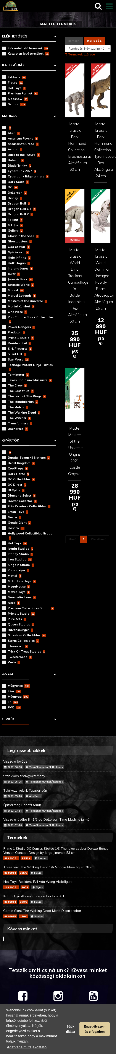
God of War (19, 247)
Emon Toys (18, 512)
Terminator (18, 375)
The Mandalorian (23, 402)
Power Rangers (21, 327)
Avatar (15, 149)
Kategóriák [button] (13, 65)
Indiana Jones (20, 268)
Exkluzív (17, 77)
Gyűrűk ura (18, 252)
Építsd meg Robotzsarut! (58, 808)
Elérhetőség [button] (14, 36)
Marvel (16, 290)
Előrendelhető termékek (28, 48)
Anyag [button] (8, 674)
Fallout (15, 220)
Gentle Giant (19, 523)
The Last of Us (21, 391)
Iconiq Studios (20, 549)
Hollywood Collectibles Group (30, 535)
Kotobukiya (18, 570)
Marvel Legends (22, 295)
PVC (14, 707)
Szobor (17, 104)
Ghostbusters (20, 241)
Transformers (20, 423)
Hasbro (16, 528)
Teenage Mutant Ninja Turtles (30, 367)
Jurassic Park (20, 279)
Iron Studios (20, 559)
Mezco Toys (19, 592)
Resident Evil (19, 343)
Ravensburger (20, 630)
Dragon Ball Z (20, 214)
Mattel (14, 576)
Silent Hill (17, 354)
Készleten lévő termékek (28, 53)
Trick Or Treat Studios (26, 651)
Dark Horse (18, 474)
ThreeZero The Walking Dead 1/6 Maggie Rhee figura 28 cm (58, 870)
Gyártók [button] (10, 440)
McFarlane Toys (22, 581)
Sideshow (18, 99)
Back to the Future (24, 155)
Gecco (14, 517)
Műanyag (18, 696)
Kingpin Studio (21, 565)
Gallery (15, 230)
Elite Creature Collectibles (29, 506)
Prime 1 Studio (21, 338)
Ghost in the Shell (23, 236)
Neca (14, 603)
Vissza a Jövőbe (58, 764)
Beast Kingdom (21, 463)
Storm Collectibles (23, 641)
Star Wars (18, 359)
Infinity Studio (20, 554)
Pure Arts (17, 619)
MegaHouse (19, 586)
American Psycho (23, 138)
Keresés (94, 41)
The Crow (17, 385)
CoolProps (18, 468)
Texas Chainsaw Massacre (30, 380)
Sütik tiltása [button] (70, 1029)
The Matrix (18, 407)
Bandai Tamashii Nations (29, 458)
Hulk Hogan (19, 263)
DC (13, 187)
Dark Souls (18, 182)
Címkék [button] (8, 719)
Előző (72, 539)
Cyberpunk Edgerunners (28, 176)
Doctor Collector (22, 501)
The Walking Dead (24, 412)
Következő (98, 539)
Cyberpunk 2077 (22, 171)
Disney (15, 198)
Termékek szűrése (80, 54)
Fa (13, 702)
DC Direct (17, 485)
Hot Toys (17, 88)
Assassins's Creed (23, 144)
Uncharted (18, 429)
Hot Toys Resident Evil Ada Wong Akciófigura (58, 884)
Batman (16, 160)
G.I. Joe (15, 225)
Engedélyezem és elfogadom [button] (94, 1029)
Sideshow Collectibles (27, 635)
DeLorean (17, 193)
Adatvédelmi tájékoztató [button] (27, 1047)
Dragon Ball (19, 203)
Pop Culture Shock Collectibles (30, 319)
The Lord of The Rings (27, 396)
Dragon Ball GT (22, 209)
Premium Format (23, 93)
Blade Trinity (19, 165)
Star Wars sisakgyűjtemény (58, 779)
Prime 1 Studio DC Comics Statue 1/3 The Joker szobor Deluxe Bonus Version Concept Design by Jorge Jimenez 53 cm (58, 853)
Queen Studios (21, 624)
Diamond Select (21, 495)
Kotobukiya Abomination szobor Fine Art (58, 899)
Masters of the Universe (27, 301)
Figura (15, 82)
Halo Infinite (19, 258)
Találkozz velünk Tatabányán (58, 793)
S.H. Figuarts (20, 349)
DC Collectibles (21, 479)
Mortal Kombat (21, 306)
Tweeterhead (20, 657)
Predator (16, 332)
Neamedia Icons (22, 597)
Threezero (18, 646)
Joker (14, 274)
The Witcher (19, 418)
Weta (14, 662)
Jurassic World (21, 285)
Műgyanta (19, 686)
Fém (14, 691)
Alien (14, 133)
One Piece (17, 312)
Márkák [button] (9, 116)
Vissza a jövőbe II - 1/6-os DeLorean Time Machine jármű (58, 822)
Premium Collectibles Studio (31, 608)
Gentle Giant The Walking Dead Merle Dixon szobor (58, 913)
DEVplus (16, 490)
